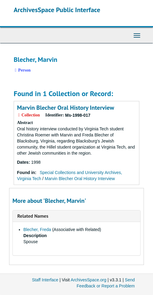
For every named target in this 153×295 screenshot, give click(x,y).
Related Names (32, 216)
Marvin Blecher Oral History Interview (65, 108)
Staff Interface (45, 279)
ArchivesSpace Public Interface (57, 9)
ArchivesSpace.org (89, 279)
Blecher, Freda (37, 229)
